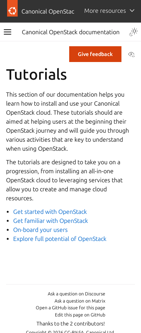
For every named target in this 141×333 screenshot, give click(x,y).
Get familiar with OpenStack (50, 220)
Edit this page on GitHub (80, 314)
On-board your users (40, 229)
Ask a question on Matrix (80, 300)
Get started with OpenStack (50, 211)
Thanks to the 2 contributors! (70, 324)
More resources (105, 10)
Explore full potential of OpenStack (59, 238)
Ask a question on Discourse (76, 293)
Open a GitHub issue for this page (70, 307)
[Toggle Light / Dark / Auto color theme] (133, 31)
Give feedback (95, 54)
